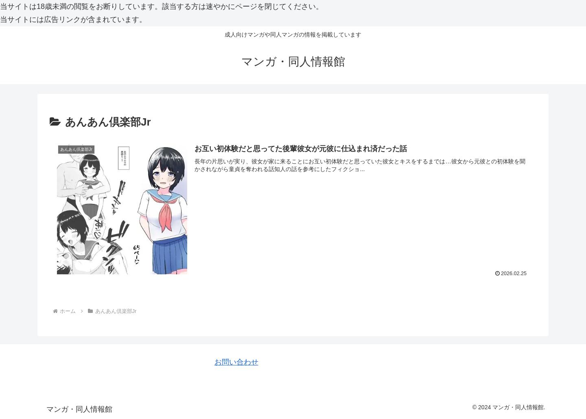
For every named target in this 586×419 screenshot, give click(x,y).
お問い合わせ (236, 362)
